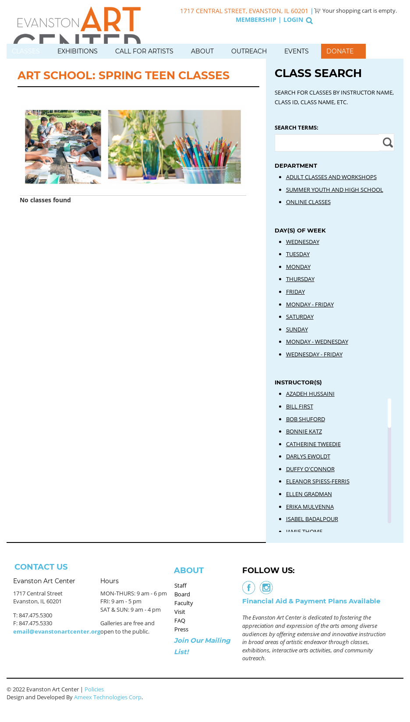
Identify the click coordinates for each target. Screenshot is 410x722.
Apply (386, 142)
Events (296, 51)
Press (181, 629)
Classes (26, 51)
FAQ (179, 620)
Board (182, 594)
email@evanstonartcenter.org (56, 631)
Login (293, 19)
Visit (179, 612)
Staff (180, 585)
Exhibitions (77, 51)
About (202, 51)
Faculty (183, 603)
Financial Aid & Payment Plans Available (311, 601)
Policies (94, 689)
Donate (339, 51)
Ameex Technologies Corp (107, 697)
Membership (256, 19)
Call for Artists (144, 51)
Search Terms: (296, 127)
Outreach (249, 51)
